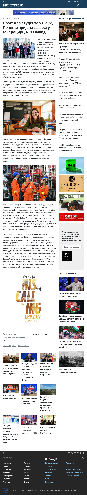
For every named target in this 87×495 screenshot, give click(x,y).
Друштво (6, 479)
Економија (7, 472)
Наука (20, 18)
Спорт (26, 482)
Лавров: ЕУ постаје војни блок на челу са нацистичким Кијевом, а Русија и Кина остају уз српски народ (70, 65)
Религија (48, 472)
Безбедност (8, 476)
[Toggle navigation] (82, 5)
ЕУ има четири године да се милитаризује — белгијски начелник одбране (71, 95)
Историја (48, 466)
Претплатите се (66, 256)
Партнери (70, 463)
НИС (14, 346)
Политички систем (52, 469)
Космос (27, 472)
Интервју (27, 466)
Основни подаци (51, 463)
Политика (7, 469)
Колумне (27, 469)
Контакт (69, 466)
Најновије (7, 463)
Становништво (50, 476)
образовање (23, 346)
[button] (83, 5)
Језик (47, 479)
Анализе (6, 482)
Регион (27, 463)
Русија (5, 466)
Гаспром (7, 346)
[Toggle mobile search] (78, 5)
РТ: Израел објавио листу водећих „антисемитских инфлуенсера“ (70, 148)
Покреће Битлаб (72, 475)
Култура (27, 479)
